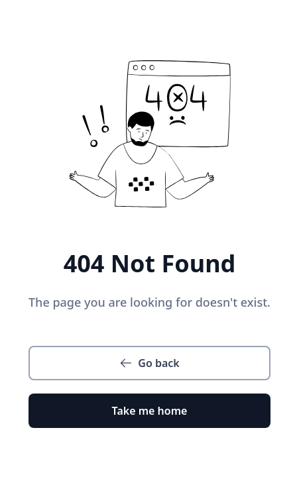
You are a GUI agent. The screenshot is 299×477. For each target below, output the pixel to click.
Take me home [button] (150, 410)
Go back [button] (149, 363)
